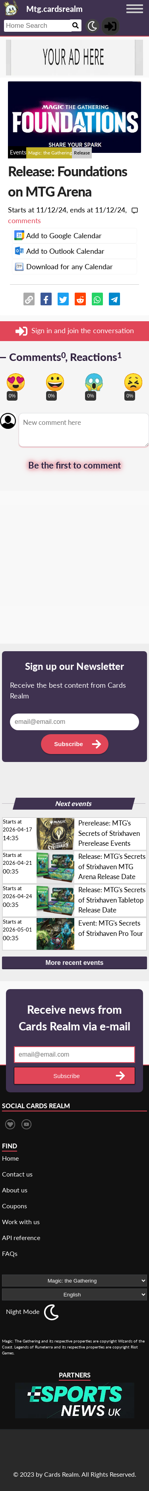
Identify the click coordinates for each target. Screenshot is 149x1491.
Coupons (14, 1205)
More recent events (75, 962)
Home (10, 1158)
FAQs (9, 1253)
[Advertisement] (74, 569)
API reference (21, 1237)
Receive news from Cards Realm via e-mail (74, 1018)
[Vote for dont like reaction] (133, 382)
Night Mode (22, 1311)
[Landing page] (11, 8)
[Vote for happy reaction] (55, 382)
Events (18, 152)
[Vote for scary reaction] (94, 382)
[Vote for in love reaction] (16, 382)
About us (14, 1190)
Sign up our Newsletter (74, 666)
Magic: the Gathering (50, 153)
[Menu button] (134, 16)
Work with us (21, 1221)
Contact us (17, 1174)
